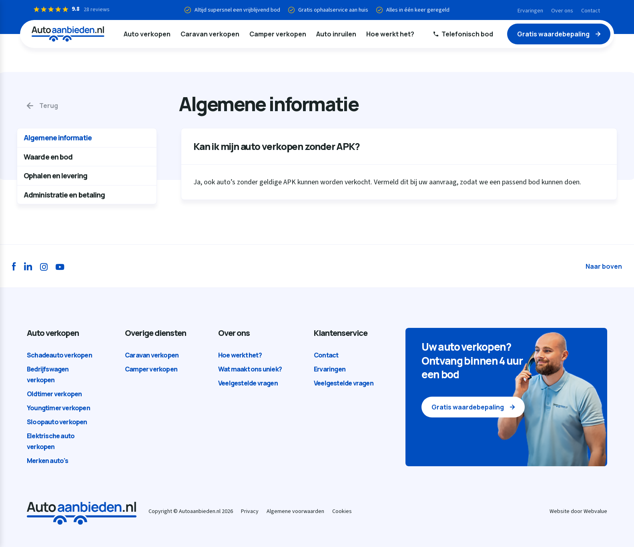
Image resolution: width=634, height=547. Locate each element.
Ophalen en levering (55, 175)
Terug (48, 105)
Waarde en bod (48, 157)
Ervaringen (530, 11)
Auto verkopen (147, 34)
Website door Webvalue (578, 511)
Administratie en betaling (64, 195)
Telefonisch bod (467, 34)
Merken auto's (47, 460)
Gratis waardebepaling (553, 34)
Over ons (562, 11)
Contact (590, 11)
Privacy (250, 511)
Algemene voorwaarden (295, 511)
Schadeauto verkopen (59, 355)
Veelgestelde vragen (248, 383)
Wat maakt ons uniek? (250, 369)
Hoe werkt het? (390, 34)
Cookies (342, 511)
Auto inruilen (336, 34)
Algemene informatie (58, 137)
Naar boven (604, 266)
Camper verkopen (277, 34)
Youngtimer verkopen (58, 407)
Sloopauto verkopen (57, 421)
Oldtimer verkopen (54, 393)
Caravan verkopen (210, 34)
